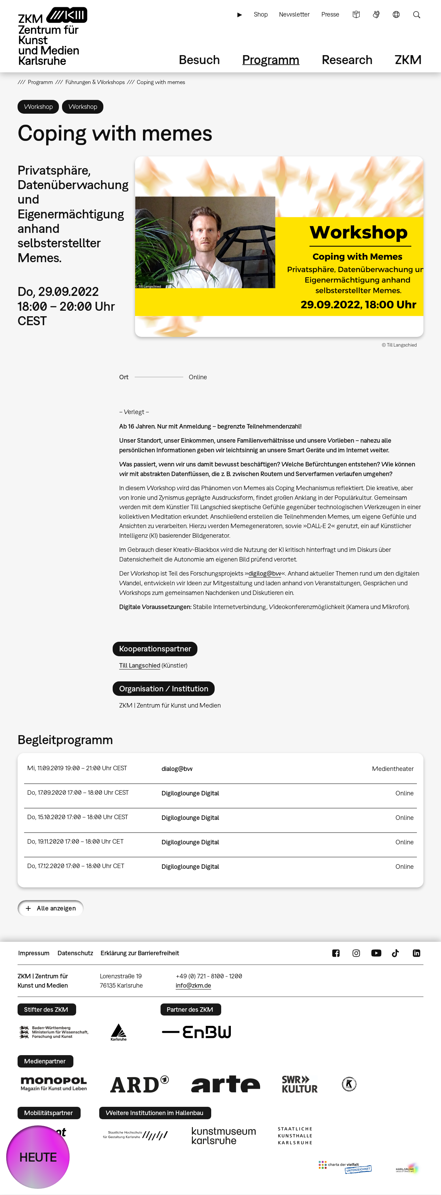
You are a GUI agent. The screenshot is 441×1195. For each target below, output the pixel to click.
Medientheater (393, 768)
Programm (270, 59)
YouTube (376, 953)
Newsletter (294, 14)
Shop (261, 14)
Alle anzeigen (56, 908)
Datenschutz (75, 953)
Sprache (396, 14)
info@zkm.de (193, 985)
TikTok (396, 953)
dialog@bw (177, 768)
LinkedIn (416, 953)
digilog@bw (264, 573)
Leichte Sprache (356, 14)
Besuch (199, 59)
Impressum (34, 953)
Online (198, 377)
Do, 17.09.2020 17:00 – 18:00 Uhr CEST (78, 792)
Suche (416, 14)
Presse (330, 14)
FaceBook (336, 953)
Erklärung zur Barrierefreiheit (140, 953)
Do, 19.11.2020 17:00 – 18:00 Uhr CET (75, 841)
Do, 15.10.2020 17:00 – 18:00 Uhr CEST (77, 817)
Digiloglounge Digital (190, 793)
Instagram (356, 953)
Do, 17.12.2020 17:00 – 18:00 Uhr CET (75, 865)
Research (347, 59)
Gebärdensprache (376, 14)
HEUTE (38, 1157)
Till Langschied (139, 665)
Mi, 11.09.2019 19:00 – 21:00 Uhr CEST (77, 768)
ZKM (408, 59)
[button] (279, 246)
